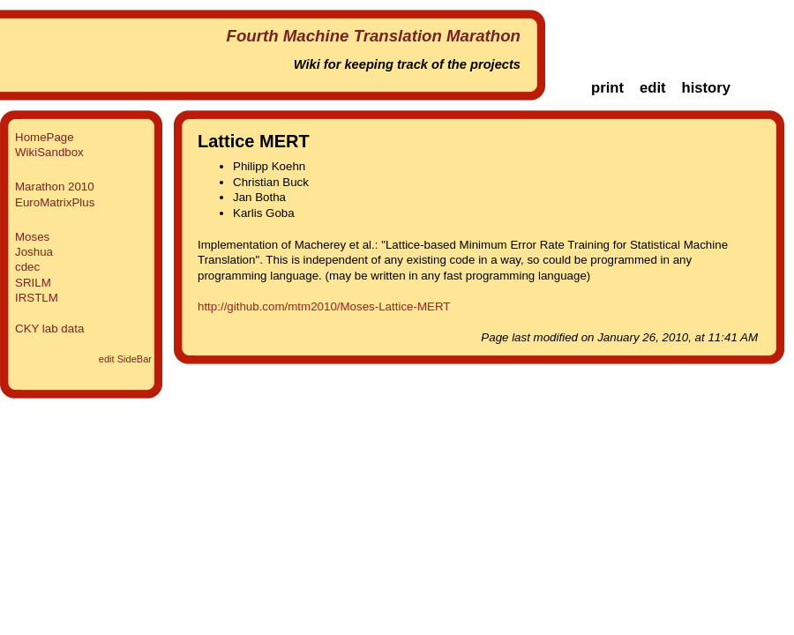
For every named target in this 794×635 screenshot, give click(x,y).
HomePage (44, 137)
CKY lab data (49, 328)
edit (653, 87)
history (705, 87)
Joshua (34, 251)
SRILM (33, 282)
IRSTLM (36, 297)
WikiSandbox (49, 152)
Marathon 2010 (54, 186)
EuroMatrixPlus (54, 202)
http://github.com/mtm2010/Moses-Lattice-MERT (324, 306)
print (607, 87)
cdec (27, 266)
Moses (32, 236)
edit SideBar (125, 359)
